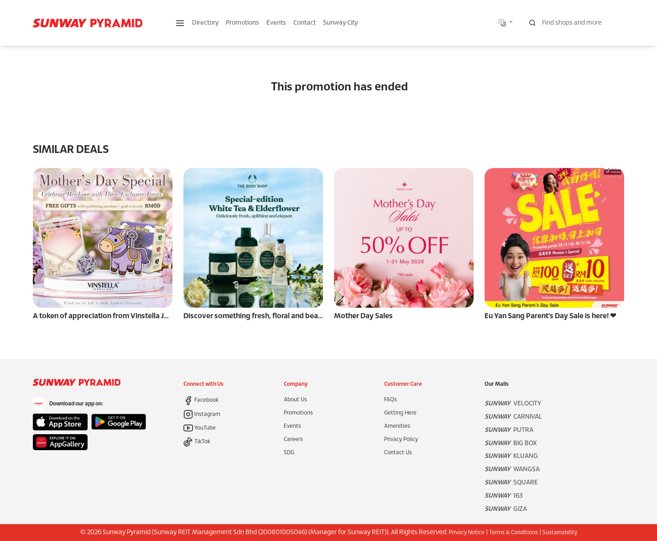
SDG (289, 452)
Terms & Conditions (513, 532)
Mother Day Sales (363, 316)
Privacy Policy (401, 439)
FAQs (390, 399)
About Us (295, 399)
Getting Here (400, 412)
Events (276, 23)
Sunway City (340, 23)
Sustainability (559, 532)
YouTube (199, 428)
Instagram (201, 414)
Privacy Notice (467, 532)
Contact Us (398, 452)
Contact (304, 23)
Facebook (201, 400)
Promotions (242, 23)
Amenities (397, 426)
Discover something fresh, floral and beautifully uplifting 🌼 (282, 316)
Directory (205, 23)
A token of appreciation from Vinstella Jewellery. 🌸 (118, 316)
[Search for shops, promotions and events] (574, 23)
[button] (180, 23)
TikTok (196, 441)
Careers (293, 439)
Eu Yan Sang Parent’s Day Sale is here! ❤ (550, 316)
